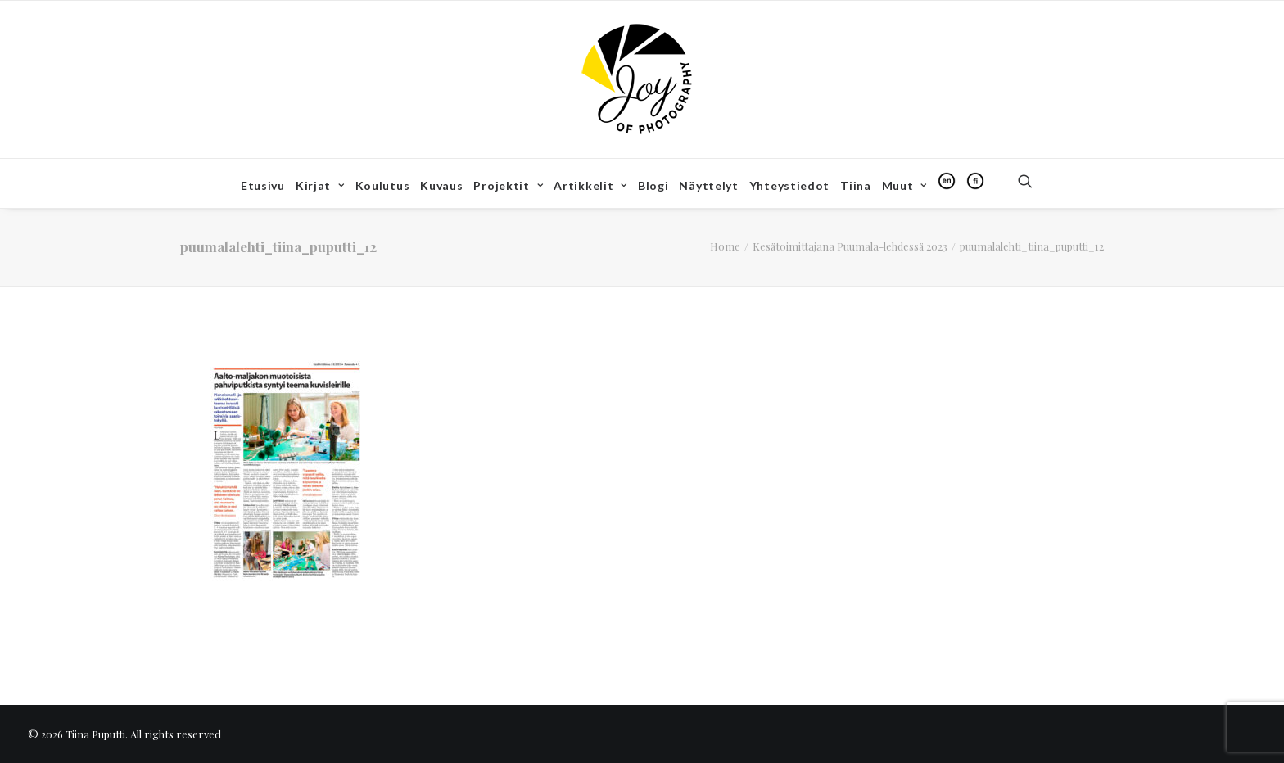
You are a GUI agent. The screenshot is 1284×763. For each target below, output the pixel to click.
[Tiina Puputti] (642, 79)
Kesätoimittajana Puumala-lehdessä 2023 (850, 246)
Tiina (855, 185)
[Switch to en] (947, 181)
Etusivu (263, 185)
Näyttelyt (708, 185)
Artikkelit (590, 185)
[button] (1032, 181)
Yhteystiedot (789, 185)
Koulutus (382, 185)
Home (725, 246)
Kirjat (320, 185)
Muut (904, 185)
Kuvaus (441, 185)
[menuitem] (263, 186)
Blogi (653, 185)
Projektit (508, 185)
